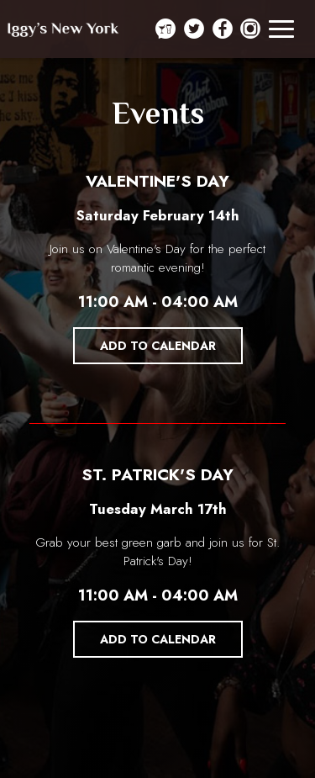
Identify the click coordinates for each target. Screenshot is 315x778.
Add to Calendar (158, 345)
